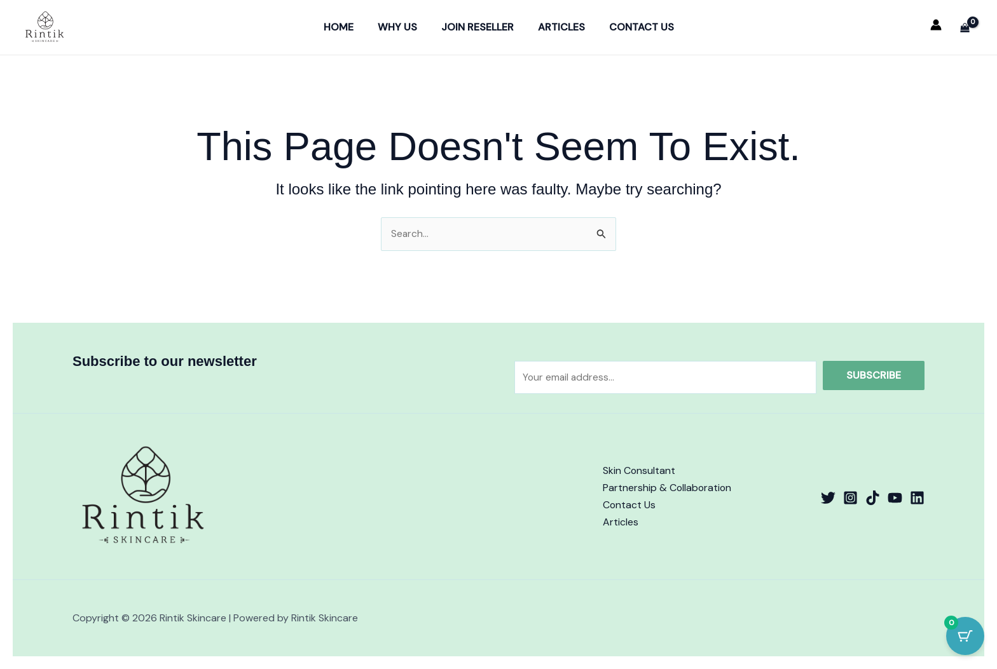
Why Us (401, 27)
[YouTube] (895, 497)
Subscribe (873, 374)
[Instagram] (850, 497)
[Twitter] (828, 497)
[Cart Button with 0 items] (965, 637)
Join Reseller (477, 27)
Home (346, 27)
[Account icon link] (936, 24)
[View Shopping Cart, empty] (964, 27)
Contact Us (634, 27)
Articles (557, 27)
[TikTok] (872, 497)
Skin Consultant (639, 470)
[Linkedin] (917, 497)
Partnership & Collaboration (668, 488)
